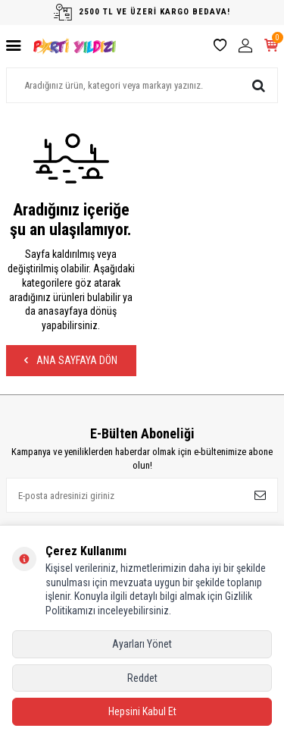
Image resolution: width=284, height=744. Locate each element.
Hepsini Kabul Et (142, 711)
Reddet (142, 678)
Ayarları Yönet (142, 644)
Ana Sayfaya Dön (70, 360)
